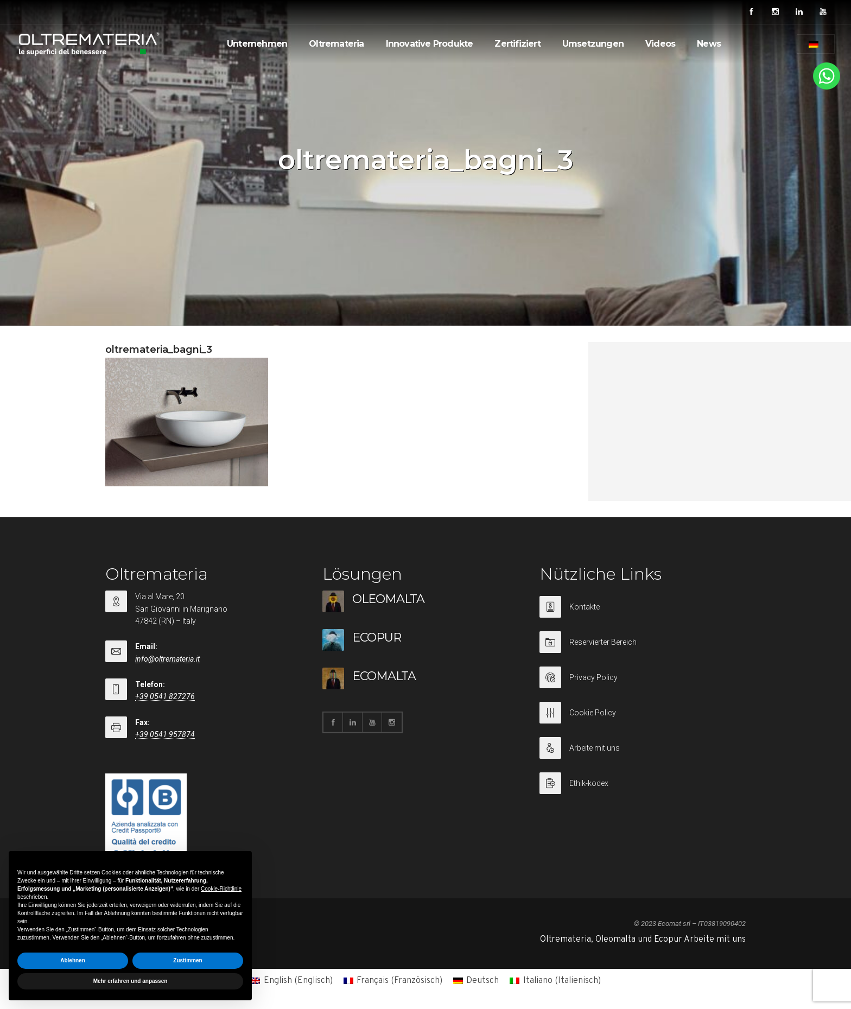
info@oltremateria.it (167, 659)
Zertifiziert (517, 44)
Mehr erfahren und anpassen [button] (130, 981)
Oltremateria (336, 44)
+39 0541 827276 (165, 696)
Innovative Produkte (429, 44)
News (709, 44)
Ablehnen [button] (72, 960)
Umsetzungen (593, 44)
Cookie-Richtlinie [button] (221, 889)
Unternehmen (257, 44)
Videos (660, 44)
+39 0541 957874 (165, 734)
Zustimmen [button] (187, 960)
